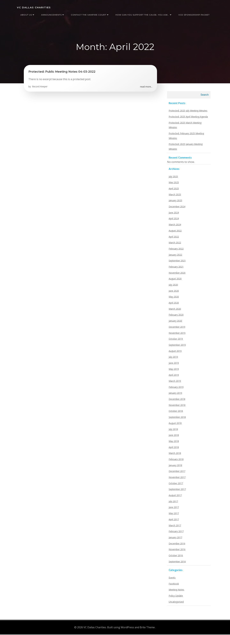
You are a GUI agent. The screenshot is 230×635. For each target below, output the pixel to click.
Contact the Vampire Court (90, 14)
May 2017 (173, 514)
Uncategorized (175, 602)
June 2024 (173, 213)
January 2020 (175, 321)
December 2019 (176, 327)
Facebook (173, 584)
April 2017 (173, 520)
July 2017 (172, 502)
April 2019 (173, 376)
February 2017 (175, 532)
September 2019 (176, 345)
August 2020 (174, 279)
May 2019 (173, 369)
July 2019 (172, 357)
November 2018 (176, 406)
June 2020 (173, 291)
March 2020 (174, 309)
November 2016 (176, 550)
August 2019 (174, 351)
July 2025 (172, 177)
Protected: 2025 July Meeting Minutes (187, 111)
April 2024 (173, 219)
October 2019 (175, 339)
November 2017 (176, 478)
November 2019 (176, 333)
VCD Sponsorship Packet (194, 14)
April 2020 (173, 303)
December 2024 (176, 207)
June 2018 (173, 436)
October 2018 (175, 412)
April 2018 (173, 448)
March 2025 (174, 195)
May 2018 (173, 442)
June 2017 (173, 508)
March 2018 (174, 454)
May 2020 (173, 297)
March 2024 (174, 225)
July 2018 (172, 430)
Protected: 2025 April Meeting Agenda (187, 117)
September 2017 (176, 490)
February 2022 (175, 249)
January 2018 (175, 466)
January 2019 (175, 394)
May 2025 (173, 183)
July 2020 (172, 285)
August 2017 (174, 496)
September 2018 (176, 418)
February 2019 (175, 387)
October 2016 (175, 556)
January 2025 (175, 201)
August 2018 (174, 424)
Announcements (53, 14)
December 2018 (176, 400)
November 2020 (176, 273)
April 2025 (173, 189)
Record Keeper (40, 87)
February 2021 (175, 267)
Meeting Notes (176, 590)
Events (171, 578)
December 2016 (176, 544)
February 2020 (175, 315)
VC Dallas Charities (33, 7)
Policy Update (175, 596)
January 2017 (175, 538)
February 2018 (175, 460)
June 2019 (173, 364)
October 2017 (175, 484)
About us (27, 14)
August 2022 (174, 231)
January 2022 (175, 255)
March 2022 (174, 243)
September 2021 (176, 261)
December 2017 (176, 472)
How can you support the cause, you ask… (143, 14)
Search (205, 95)
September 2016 (176, 562)
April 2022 (173, 237)
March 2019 (174, 382)
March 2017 (174, 526)
